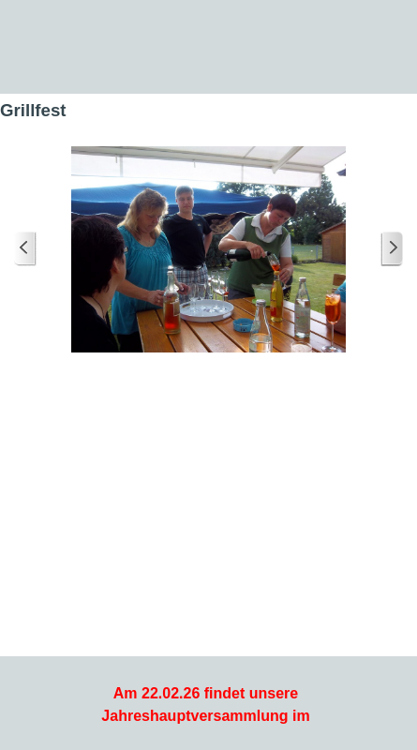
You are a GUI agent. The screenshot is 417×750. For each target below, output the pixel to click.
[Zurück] (25, 249)
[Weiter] (391, 249)
